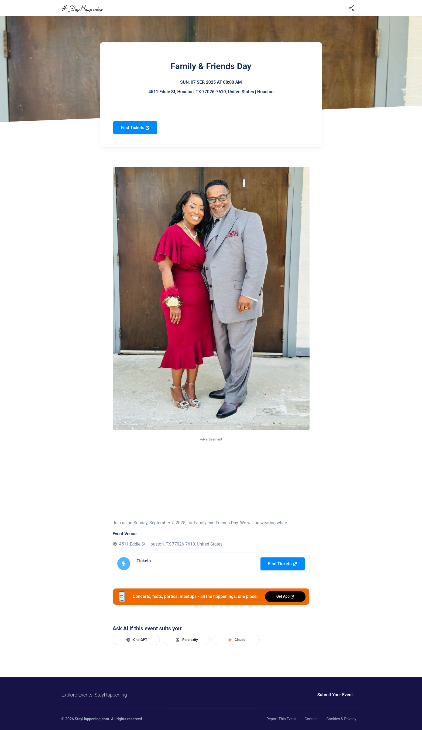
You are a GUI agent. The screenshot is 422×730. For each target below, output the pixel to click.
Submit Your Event (335, 694)
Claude (236, 640)
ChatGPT (136, 640)
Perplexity (186, 640)
